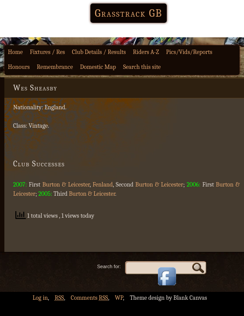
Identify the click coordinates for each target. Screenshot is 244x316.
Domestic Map (98, 67)
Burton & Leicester (66, 184)
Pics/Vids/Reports (189, 52)
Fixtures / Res (47, 52)
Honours (19, 67)
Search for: (109, 266)
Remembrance (55, 67)
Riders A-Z (146, 52)
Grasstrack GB (128, 13)
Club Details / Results (99, 52)
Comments (89, 298)
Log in (40, 298)
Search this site (142, 67)
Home (15, 52)
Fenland (103, 184)
